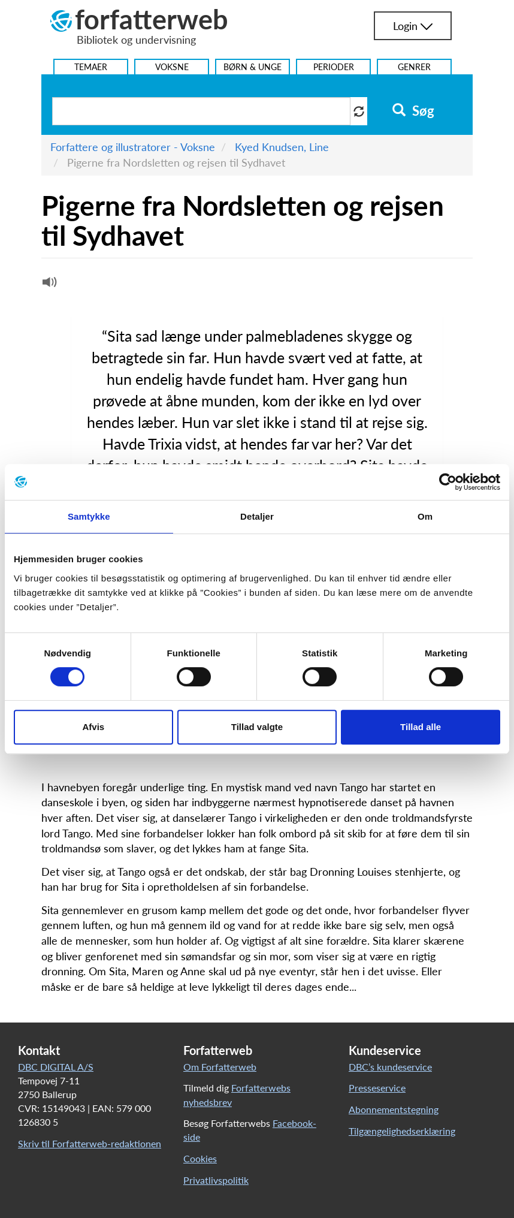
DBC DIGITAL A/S (55, 1066)
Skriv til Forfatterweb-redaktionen (89, 1143)
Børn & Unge (252, 67)
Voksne (172, 67)
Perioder (333, 67)
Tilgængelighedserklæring (402, 1130)
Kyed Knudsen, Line (282, 146)
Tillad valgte (257, 727)
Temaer (90, 67)
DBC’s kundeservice (390, 1066)
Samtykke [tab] (89, 516)
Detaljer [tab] (257, 516)
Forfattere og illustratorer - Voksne (132, 146)
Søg (413, 111)
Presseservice (377, 1087)
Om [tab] (425, 516)
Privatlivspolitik (216, 1180)
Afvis (93, 727)
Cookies (200, 1158)
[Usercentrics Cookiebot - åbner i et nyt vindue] (447, 482)
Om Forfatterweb (219, 1066)
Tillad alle (420, 727)
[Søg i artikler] (201, 111)
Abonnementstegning (394, 1109)
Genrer (414, 67)
